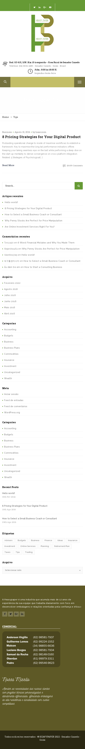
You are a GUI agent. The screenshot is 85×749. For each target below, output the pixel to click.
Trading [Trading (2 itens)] (29, 552)
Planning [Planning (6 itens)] (45, 546)
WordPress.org (12, 412)
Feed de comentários (15, 406)
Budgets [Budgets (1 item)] (22, 540)
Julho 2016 (10, 295)
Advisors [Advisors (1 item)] (8, 540)
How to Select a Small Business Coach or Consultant (33, 214)
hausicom (41, 132)
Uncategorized (12, 372)
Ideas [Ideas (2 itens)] (60, 540)
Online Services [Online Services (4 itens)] (27, 546)
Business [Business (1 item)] (35, 540)
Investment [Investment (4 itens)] (9, 546)
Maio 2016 (9, 307)
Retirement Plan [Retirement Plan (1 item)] (62, 546)
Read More (8, 165)
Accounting (10, 329)
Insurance (9, 360)
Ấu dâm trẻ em (12, 267)
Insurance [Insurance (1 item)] (72, 540)
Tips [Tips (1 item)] (18, 552)
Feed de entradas (13, 400)
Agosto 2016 (11, 289)
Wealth (8, 378)
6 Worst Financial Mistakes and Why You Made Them (46, 242)
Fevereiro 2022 (12, 283)
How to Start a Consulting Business (43, 267)
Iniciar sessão (11, 394)
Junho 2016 (10, 301)
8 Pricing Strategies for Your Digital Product (41, 136)
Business (7, 132)
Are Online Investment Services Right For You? (30, 227)
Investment (10, 366)
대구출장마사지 (11, 261)
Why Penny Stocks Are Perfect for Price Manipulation (33, 220)
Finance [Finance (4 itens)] (48, 540)
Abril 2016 (9, 313)
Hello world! (11, 202)
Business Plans (12, 348)
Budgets (8, 335)
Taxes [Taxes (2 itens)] (7, 552)
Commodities (11, 354)
